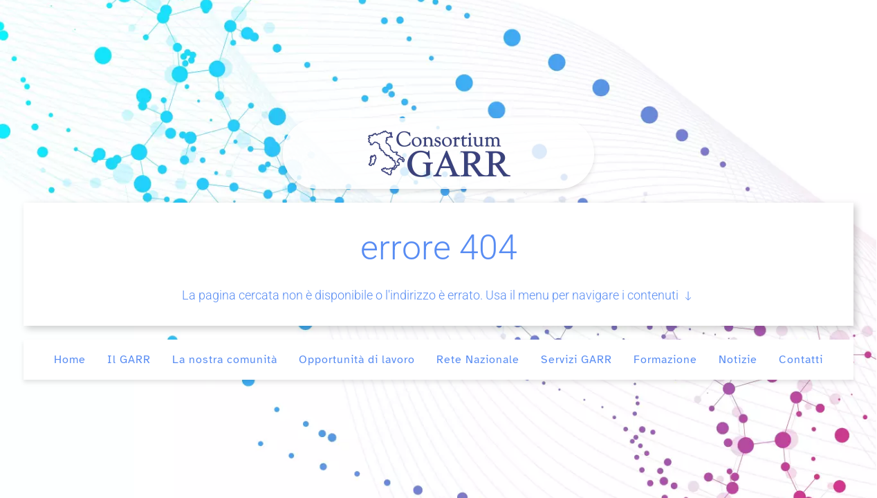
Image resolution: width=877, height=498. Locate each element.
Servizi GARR (576, 360)
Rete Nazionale (477, 360)
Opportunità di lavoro (357, 360)
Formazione (665, 360)
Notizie (738, 360)
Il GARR (129, 360)
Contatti (801, 360)
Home (70, 360)
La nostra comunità (224, 360)
